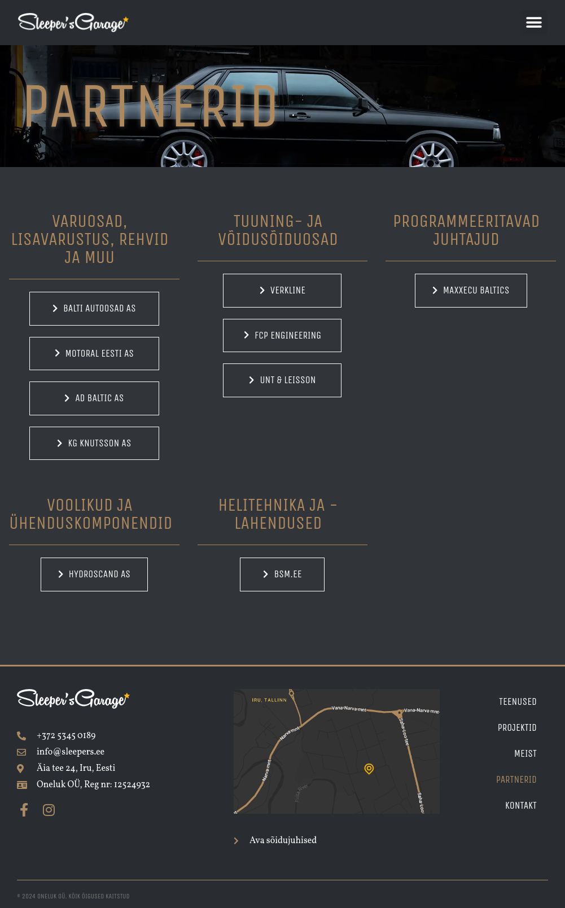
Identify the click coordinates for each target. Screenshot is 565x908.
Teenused (518, 702)
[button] (534, 23)
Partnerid (516, 780)
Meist (525, 754)
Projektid (517, 728)
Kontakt (521, 806)
